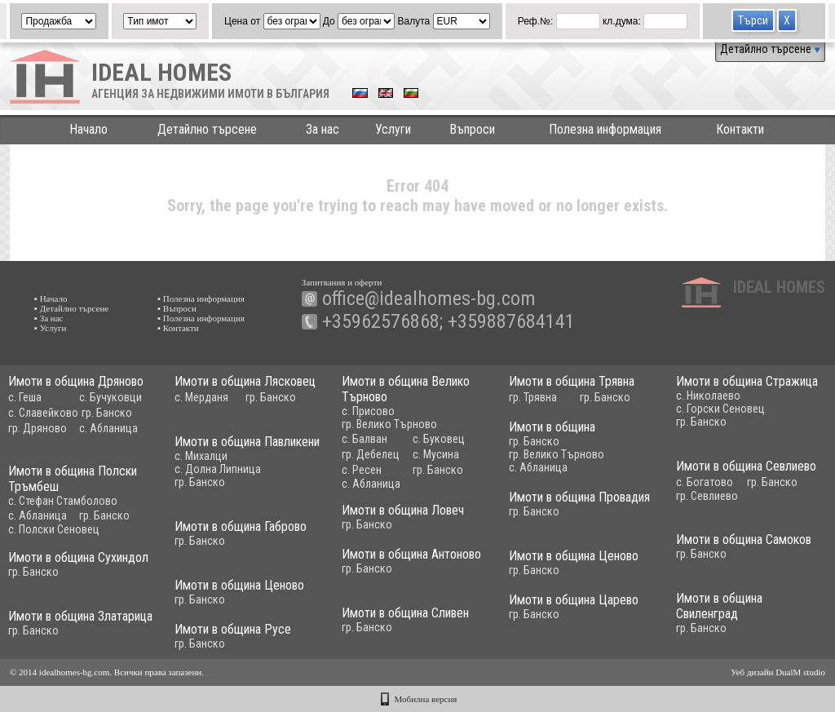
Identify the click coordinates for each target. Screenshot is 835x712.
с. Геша (25, 397)
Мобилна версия (426, 699)
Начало (88, 129)
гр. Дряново (37, 428)
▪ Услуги (50, 328)
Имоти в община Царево (573, 600)
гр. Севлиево (707, 495)
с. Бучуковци (110, 397)
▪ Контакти (178, 328)
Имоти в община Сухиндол (78, 557)
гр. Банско (107, 412)
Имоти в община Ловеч (403, 510)
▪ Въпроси (177, 308)
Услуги (393, 129)
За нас (322, 129)
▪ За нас (48, 318)
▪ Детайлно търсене (71, 308)
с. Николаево (708, 395)
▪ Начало (51, 298)
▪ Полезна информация (201, 298)
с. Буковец (439, 438)
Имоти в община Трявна (571, 381)
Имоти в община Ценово (573, 556)
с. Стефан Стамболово (62, 500)
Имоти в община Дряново (76, 381)
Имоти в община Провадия (579, 497)
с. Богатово (704, 482)
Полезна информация (605, 129)
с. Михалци (201, 455)
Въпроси (472, 129)
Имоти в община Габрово (241, 526)
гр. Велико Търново (389, 424)
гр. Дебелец (371, 454)
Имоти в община (552, 427)
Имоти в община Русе (233, 629)
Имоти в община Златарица (80, 616)
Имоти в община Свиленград (719, 605)
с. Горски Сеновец (720, 408)
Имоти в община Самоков (743, 539)
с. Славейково (43, 412)
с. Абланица (108, 428)
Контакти (740, 129)
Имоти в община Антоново (411, 554)
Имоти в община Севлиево (746, 466)
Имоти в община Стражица (747, 381)
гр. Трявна (533, 397)
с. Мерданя (201, 397)
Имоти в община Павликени (247, 441)
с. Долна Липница (218, 468)
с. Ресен (362, 469)
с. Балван (364, 438)
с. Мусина (436, 454)
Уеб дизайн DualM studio (778, 672)
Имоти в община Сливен (405, 613)
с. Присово (368, 411)
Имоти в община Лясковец (245, 381)
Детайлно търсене (770, 48)
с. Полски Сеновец (53, 529)
